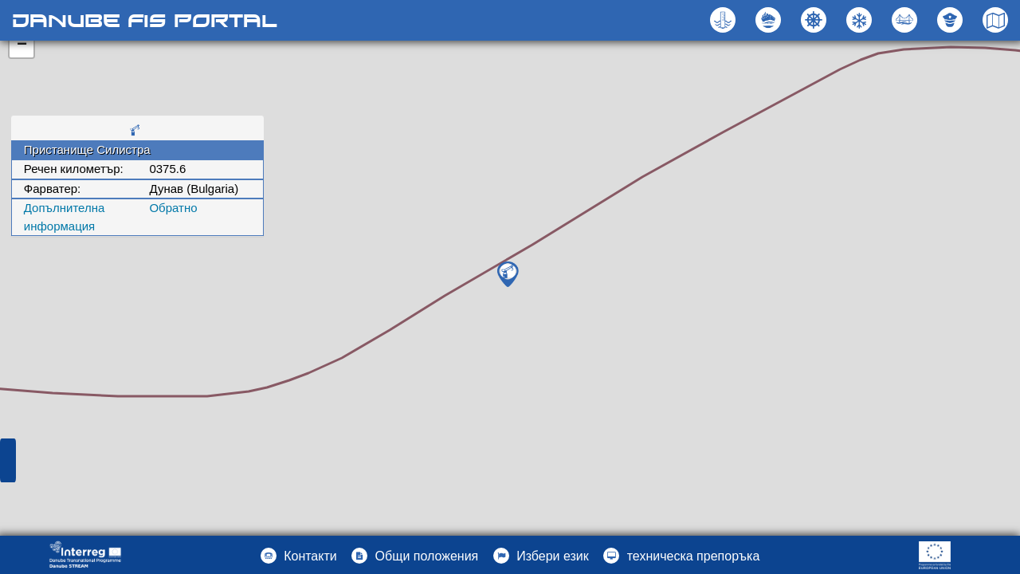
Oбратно (173, 207)
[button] (906, 20)
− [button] (22, 45)
